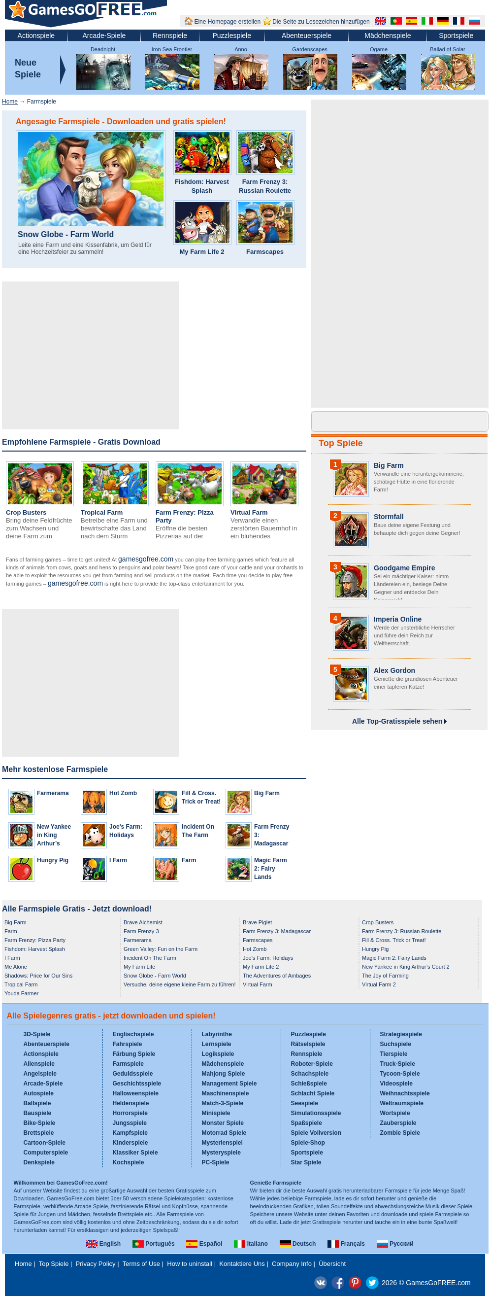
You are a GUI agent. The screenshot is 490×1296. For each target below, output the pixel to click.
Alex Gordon (394, 670)
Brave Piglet (257, 922)
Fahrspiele (127, 1044)
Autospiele (39, 1093)
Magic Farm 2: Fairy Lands (270, 868)
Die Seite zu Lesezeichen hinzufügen (320, 21)
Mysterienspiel (222, 1142)
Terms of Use (142, 1263)
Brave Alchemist (143, 922)
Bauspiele (38, 1113)
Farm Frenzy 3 (141, 931)
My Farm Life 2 (201, 251)
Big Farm (267, 793)
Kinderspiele (130, 1142)
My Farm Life (139, 967)
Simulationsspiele (316, 1113)
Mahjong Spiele (223, 1073)
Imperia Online (398, 619)
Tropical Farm (102, 512)
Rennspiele (170, 35)
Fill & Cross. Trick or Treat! (394, 940)
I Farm (118, 860)
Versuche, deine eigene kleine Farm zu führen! (179, 984)
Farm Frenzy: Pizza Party (34, 940)
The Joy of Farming (385, 976)
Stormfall (389, 517)
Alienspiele (39, 1063)
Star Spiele (306, 1162)
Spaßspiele (306, 1123)
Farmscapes (265, 251)
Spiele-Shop (308, 1142)
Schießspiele (309, 1083)
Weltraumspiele (402, 1103)
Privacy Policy (96, 1263)
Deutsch (298, 1243)
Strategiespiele (401, 1034)
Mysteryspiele (221, 1152)
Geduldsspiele (133, 1073)
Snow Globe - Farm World (66, 235)
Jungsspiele (130, 1123)
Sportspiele (456, 35)
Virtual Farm (249, 512)
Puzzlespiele (231, 35)
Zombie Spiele (400, 1132)
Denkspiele (39, 1162)
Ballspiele (37, 1103)
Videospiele (396, 1083)
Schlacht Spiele (313, 1093)
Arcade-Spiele (104, 35)
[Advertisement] (90, 355)
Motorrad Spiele (224, 1132)
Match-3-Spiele (223, 1103)
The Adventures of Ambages (277, 976)
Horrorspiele (130, 1113)
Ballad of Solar (447, 49)
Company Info (292, 1263)
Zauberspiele (398, 1123)
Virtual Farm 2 (379, 984)
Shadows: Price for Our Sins (38, 976)
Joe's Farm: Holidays (268, 958)
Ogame (379, 49)
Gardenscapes (309, 49)
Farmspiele (128, 1063)
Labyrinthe (217, 1034)
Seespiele (304, 1103)
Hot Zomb (123, 793)
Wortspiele (395, 1113)
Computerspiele (46, 1152)
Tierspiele (394, 1054)
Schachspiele (310, 1073)
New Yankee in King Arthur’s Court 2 (406, 967)
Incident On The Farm (150, 958)
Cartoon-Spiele (44, 1142)
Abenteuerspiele (306, 35)
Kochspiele (128, 1162)
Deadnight (103, 49)
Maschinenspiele (225, 1093)
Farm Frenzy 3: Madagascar (277, 931)
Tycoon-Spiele (400, 1073)
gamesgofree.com (145, 559)
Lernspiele (216, 1044)
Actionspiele (36, 35)
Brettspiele (39, 1132)
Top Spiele (341, 443)
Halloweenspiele (136, 1093)
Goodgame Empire (404, 568)
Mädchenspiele (387, 35)
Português (153, 1243)
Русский (395, 1243)
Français (346, 1243)
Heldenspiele (131, 1103)
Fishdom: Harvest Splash (202, 186)
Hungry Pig (52, 860)
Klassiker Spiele (135, 1152)
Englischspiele (133, 1034)
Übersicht (332, 1263)
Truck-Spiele (397, 1063)
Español (204, 1243)
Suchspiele (395, 1044)
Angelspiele (40, 1073)
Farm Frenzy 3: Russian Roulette (265, 186)
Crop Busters (26, 512)
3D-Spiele (37, 1034)
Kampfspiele (130, 1132)
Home (10, 101)
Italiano (250, 1243)
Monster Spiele (223, 1123)
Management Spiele (229, 1083)
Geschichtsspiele (137, 1083)
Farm (189, 860)
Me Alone (15, 967)
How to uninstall (189, 1263)
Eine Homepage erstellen (227, 21)
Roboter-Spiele (312, 1063)
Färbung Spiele (134, 1054)
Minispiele (216, 1113)
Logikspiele (218, 1054)
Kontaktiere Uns (242, 1263)
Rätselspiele (308, 1044)
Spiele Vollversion (316, 1132)
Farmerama (53, 793)
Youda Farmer (21, 993)
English (103, 1243)
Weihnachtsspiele (405, 1093)
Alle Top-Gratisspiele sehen (399, 721)
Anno (240, 49)
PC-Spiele (215, 1162)
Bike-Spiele (40, 1123)
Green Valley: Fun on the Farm (160, 949)
